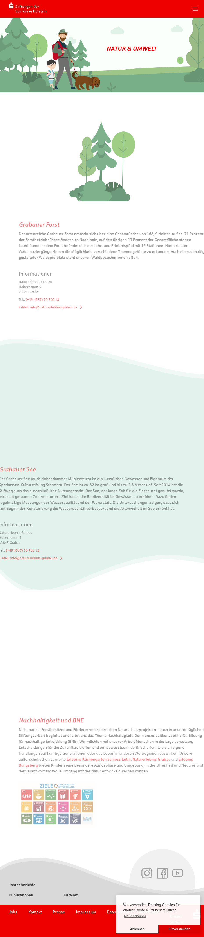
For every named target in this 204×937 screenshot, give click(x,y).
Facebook (162, 873)
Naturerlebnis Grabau (162, 759)
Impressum (86, 912)
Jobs (13, 912)
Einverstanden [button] (179, 929)
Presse (59, 912)
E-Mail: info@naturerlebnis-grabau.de (58, 307)
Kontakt (35, 912)
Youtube (177, 873)
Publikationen (21, 895)
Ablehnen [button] (137, 929)
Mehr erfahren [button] (135, 916)
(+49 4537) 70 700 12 (53, 299)
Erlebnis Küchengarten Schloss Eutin (109, 759)
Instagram (146, 873)
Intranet (71, 895)
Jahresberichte (22, 885)
